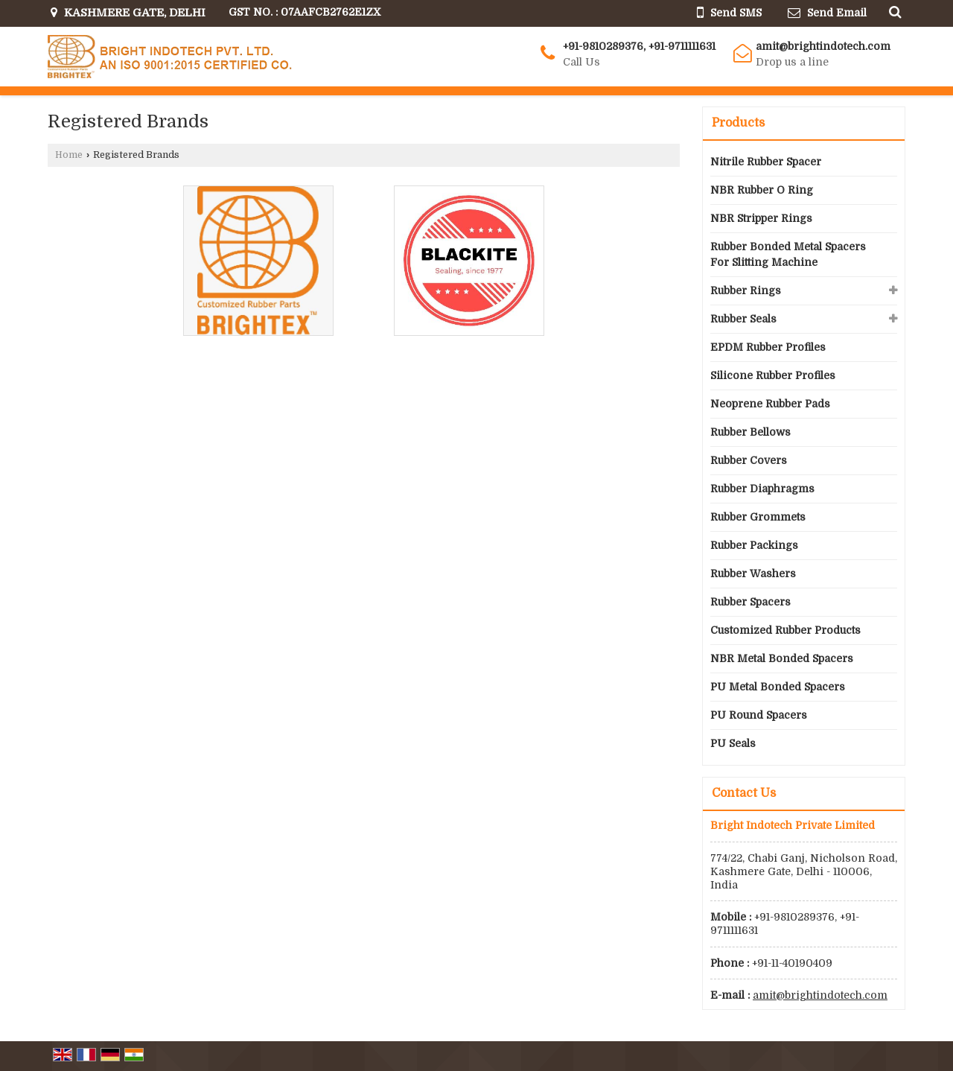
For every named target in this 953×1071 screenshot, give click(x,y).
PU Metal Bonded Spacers (777, 687)
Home (69, 155)
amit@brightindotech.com (823, 46)
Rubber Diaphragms (762, 489)
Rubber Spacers (750, 602)
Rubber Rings (745, 290)
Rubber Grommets (758, 517)
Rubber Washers (753, 573)
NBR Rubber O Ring (761, 190)
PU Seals (733, 743)
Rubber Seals (743, 319)
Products (738, 123)
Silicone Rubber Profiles (772, 375)
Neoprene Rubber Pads (770, 404)
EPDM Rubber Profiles (768, 347)
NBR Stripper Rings (761, 218)
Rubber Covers (748, 460)
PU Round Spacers (758, 715)
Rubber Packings (754, 545)
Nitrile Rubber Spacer (765, 162)
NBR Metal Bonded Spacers (781, 658)
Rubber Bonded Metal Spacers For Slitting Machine (788, 254)
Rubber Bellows (750, 432)
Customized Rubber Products (785, 630)
